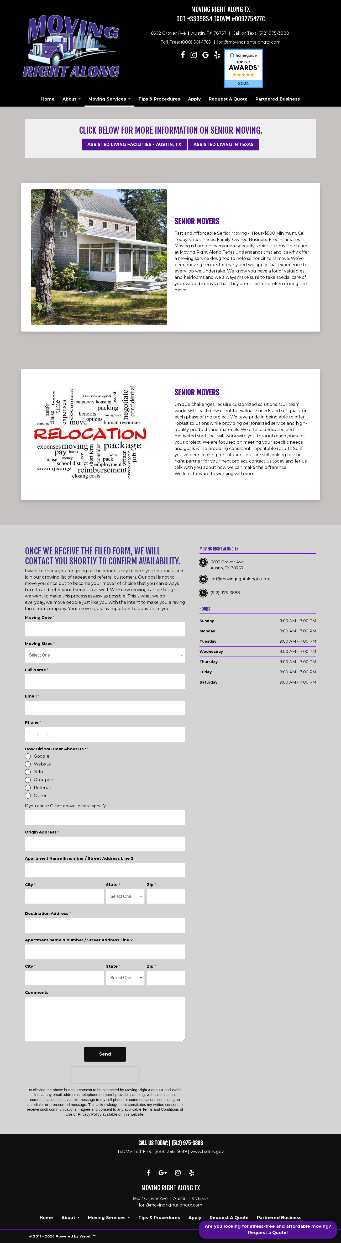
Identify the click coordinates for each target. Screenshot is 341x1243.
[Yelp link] (192, 1173)
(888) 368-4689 (170, 1151)
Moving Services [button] (107, 99)
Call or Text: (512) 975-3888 (261, 33)
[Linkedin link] (205, 68)
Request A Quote (228, 99)
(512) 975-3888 (187, 1143)
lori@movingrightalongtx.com (248, 42)
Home (48, 99)
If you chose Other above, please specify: (66, 805)
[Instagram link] (193, 68)
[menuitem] (48, 99)
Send (105, 1054)
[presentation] (105, 1075)
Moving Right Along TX (220, 9)
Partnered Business (277, 99)
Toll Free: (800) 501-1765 (185, 42)
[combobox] (105, 655)
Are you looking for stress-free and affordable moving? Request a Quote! (268, 1229)
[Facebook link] (183, 68)
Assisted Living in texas (223, 144)
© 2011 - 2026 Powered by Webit (62, 1236)
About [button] (69, 99)
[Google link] (162, 1173)
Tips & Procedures (159, 99)
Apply (194, 99)
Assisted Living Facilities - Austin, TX (134, 144)
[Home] (71, 46)
